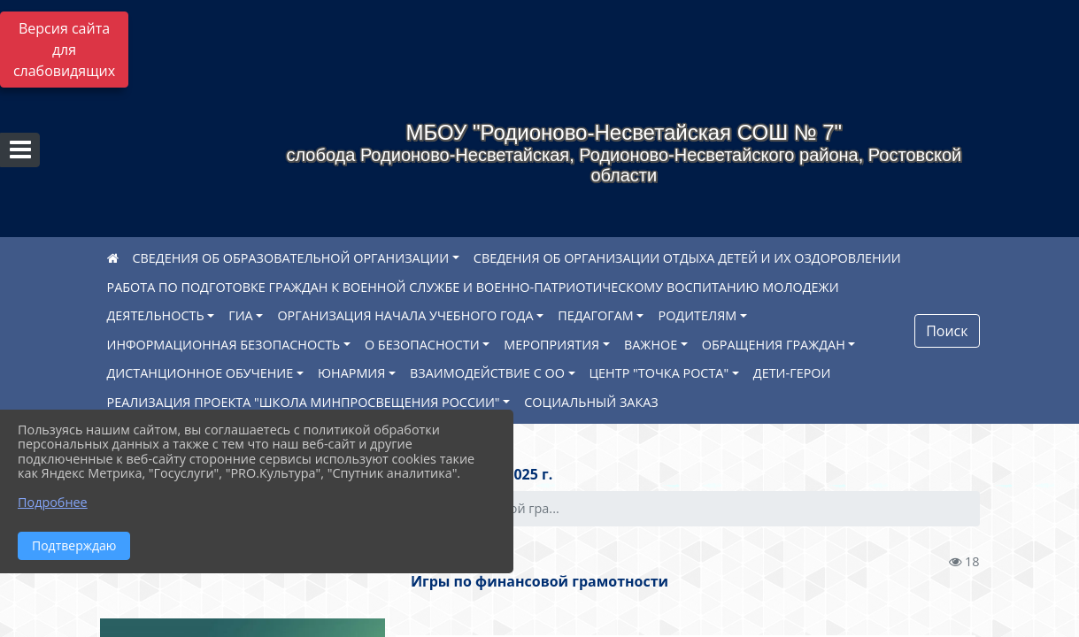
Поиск (946, 331)
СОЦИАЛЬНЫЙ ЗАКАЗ (591, 402)
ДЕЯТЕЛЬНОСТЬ (155, 315)
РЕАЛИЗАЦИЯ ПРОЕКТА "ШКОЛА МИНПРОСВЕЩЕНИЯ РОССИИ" (303, 402)
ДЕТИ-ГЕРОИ (792, 373)
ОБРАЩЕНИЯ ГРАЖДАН (773, 344)
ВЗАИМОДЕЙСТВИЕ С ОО (487, 373)
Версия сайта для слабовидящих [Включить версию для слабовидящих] (64, 50)
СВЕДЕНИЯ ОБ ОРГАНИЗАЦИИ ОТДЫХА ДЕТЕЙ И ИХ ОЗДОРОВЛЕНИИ (687, 257)
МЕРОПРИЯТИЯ (551, 344)
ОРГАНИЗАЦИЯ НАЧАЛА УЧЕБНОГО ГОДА (405, 315)
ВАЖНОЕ (650, 344)
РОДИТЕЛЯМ (697, 315)
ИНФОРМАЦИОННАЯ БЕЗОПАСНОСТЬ (224, 344)
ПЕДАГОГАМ (596, 315)
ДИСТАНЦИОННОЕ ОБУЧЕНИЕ (200, 373)
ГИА (240, 315)
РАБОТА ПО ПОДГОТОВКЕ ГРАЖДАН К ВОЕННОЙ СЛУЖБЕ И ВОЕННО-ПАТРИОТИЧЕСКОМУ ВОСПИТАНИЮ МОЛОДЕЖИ (473, 287)
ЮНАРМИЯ (351, 373)
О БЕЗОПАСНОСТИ (422, 344)
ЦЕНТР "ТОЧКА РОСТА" (659, 373)
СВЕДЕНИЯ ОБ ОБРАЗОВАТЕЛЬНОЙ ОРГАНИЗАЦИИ (291, 257)
